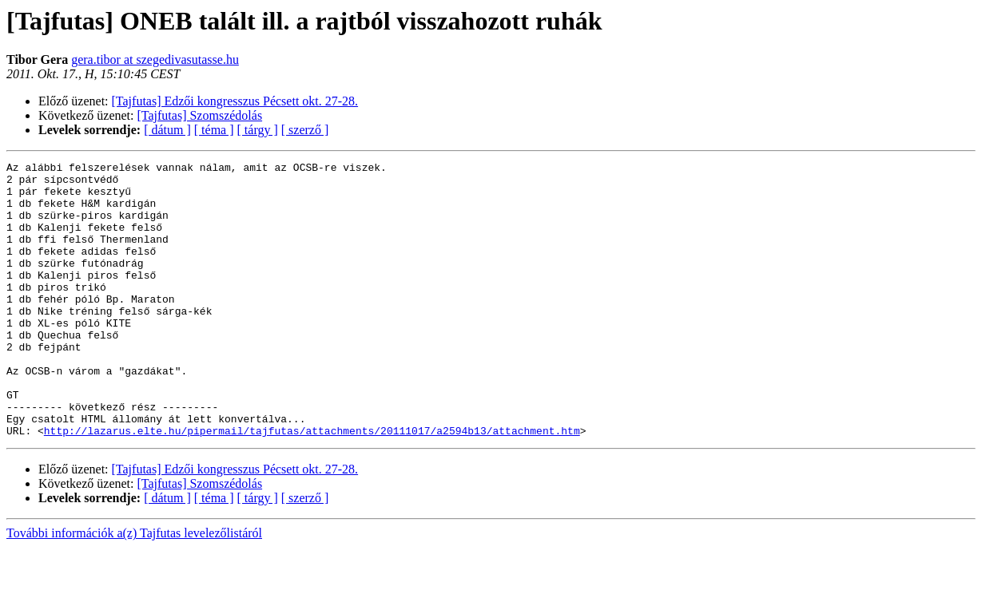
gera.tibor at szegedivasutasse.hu (155, 59)
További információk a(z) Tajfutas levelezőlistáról (134, 588)
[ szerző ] (305, 130)
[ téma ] (214, 130)
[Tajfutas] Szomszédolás (200, 115)
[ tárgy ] (257, 130)
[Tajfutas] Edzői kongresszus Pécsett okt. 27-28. (235, 101)
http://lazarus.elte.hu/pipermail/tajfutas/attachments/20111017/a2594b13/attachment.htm (312, 485)
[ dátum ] (167, 130)
